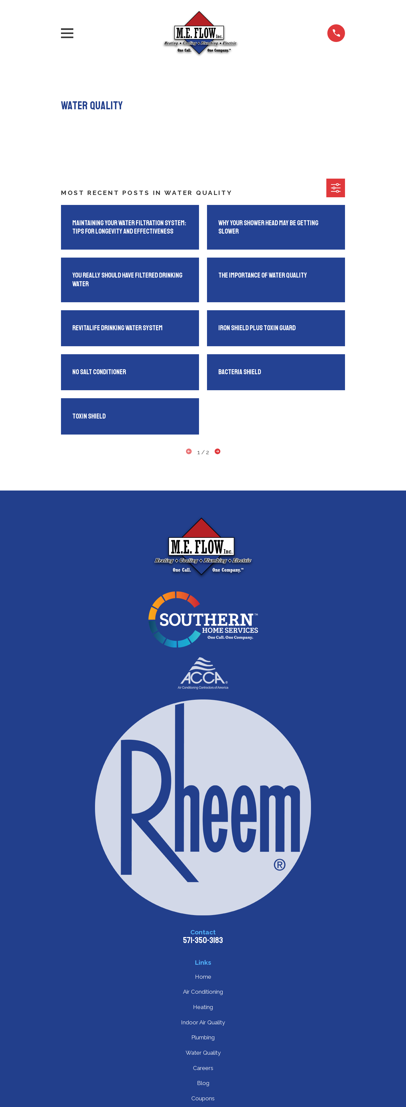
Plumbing (203, 1037)
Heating (203, 1007)
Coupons (203, 1098)
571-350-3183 (203, 940)
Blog (203, 1083)
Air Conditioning (203, 991)
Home (203, 976)
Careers (203, 1068)
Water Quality (203, 1052)
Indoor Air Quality (203, 1022)
